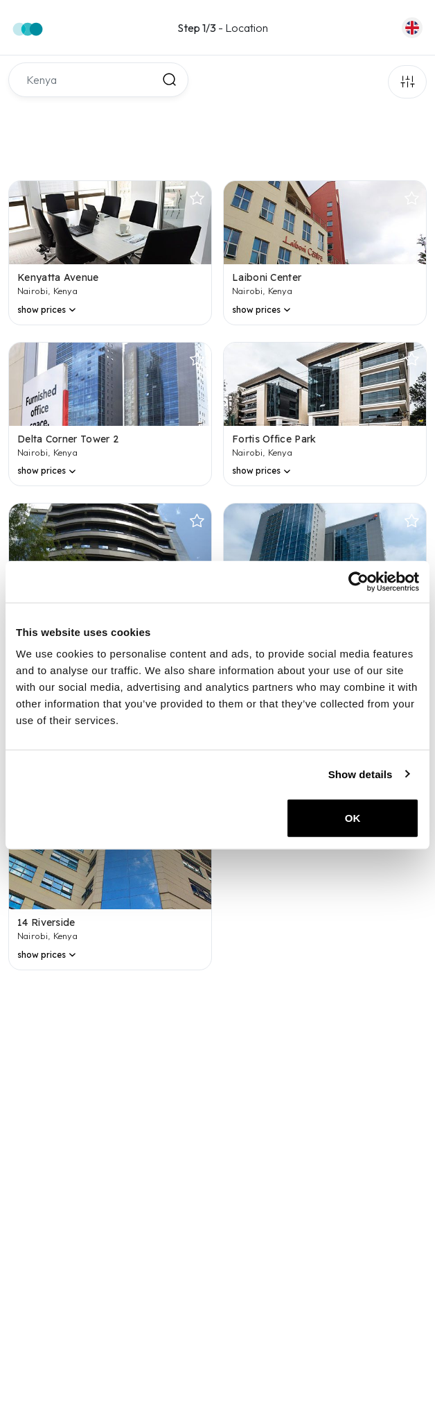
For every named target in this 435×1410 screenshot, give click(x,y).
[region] (216, 1191)
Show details (360, 774)
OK (353, 818)
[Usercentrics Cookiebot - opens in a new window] (358, 581)
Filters (407, 81)
